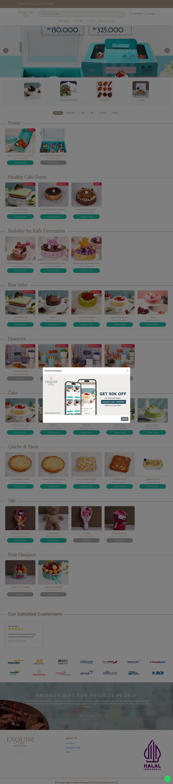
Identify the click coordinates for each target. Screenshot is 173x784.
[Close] (127, 370)
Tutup (124, 419)
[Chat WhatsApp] (167, 778)
